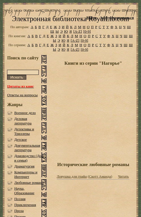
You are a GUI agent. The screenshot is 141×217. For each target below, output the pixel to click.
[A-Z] (77, 31)
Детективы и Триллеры (24, 131)
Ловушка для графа (72, 176)
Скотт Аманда (100, 176)
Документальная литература (27, 147)
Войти (91, 17)
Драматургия (24, 166)
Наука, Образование (24, 190)
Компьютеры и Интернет (25, 174)
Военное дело (25, 113)
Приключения (25, 205)
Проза (18, 211)
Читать (123, 176)
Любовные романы (29, 182)
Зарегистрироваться (117, 17)
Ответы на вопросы (22, 95)
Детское (20, 139)
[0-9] (87, 31)
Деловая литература (22, 121)
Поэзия (19, 199)
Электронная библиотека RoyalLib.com (70, 19)
